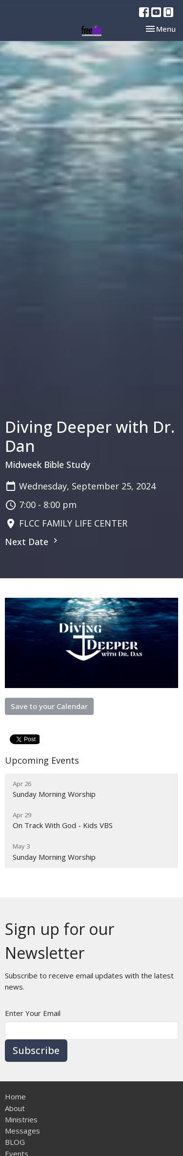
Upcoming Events (42, 760)
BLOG (15, 1142)
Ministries (21, 1119)
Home (15, 1096)
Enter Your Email (33, 1013)
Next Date (32, 542)
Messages (22, 1131)
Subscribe (36, 1050)
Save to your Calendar (49, 706)
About (15, 1108)
